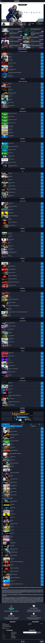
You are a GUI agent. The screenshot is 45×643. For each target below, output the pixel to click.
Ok (21, 641)
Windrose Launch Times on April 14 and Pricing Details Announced (36, 41)
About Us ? (3, 623)
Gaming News (20, 31)
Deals (21, 35)
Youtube (41, 623)
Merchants (29, 624)
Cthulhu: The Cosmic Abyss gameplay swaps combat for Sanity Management (37, 33)
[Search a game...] (22, 3)
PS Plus (28, 600)
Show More (22, 78)
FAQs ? (3, 627)
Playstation (4, 635)
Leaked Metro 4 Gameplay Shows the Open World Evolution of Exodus (15, 29)
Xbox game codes (13, 591)
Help (41, 641)
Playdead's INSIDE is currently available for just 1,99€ (14, 33)
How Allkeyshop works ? (5, 624)
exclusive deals (23, 598)
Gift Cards (12, 634)
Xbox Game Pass (22, 600)
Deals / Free (13, 635)
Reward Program (13, 633)
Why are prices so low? (5, 625)
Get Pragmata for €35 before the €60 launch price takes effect (14, 41)
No (23, 641)
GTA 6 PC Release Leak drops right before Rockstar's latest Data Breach (15, 37)
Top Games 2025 (13, 637)
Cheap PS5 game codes (6, 591)
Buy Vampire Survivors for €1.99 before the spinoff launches (36, 29)
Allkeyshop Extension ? (5, 628)
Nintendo (3, 637)
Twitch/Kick (30, 623)
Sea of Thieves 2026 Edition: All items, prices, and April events (37, 37)
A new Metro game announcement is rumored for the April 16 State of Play (37, 45)
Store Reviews (13, 636)
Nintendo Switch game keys (27, 591)
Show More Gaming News (22, 49)
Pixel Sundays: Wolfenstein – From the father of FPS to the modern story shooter (15, 46)
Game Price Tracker (14, 632)
